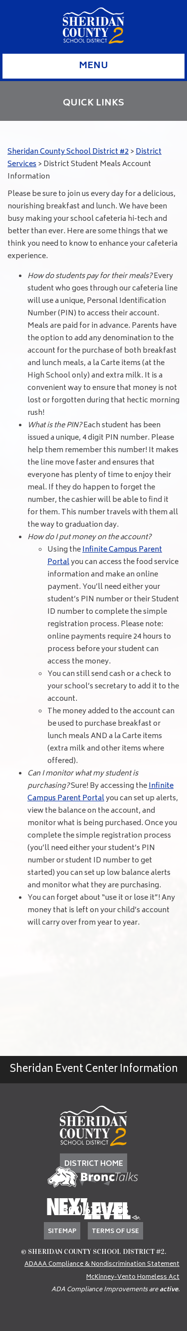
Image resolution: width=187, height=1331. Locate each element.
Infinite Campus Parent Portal (100, 792)
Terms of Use (115, 1232)
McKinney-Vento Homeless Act (133, 1277)
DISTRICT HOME (93, 1164)
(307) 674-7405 (93, 1211)
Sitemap (62, 1232)
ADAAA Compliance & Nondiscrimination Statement (102, 1264)
